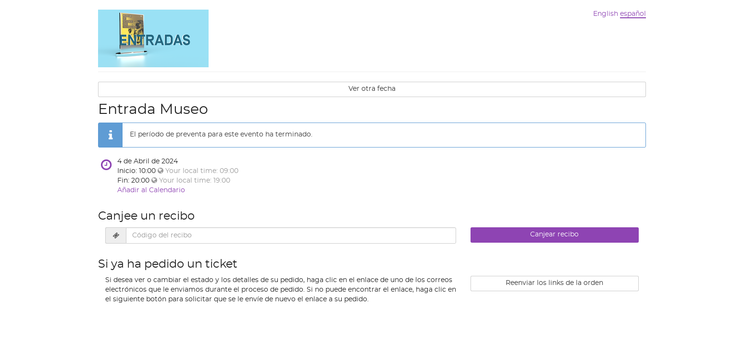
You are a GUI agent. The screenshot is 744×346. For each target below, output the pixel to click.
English (605, 14)
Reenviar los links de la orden (554, 283)
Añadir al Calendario (151, 190)
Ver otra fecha (372, 89)
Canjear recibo (554, 234)
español (633, 14)
